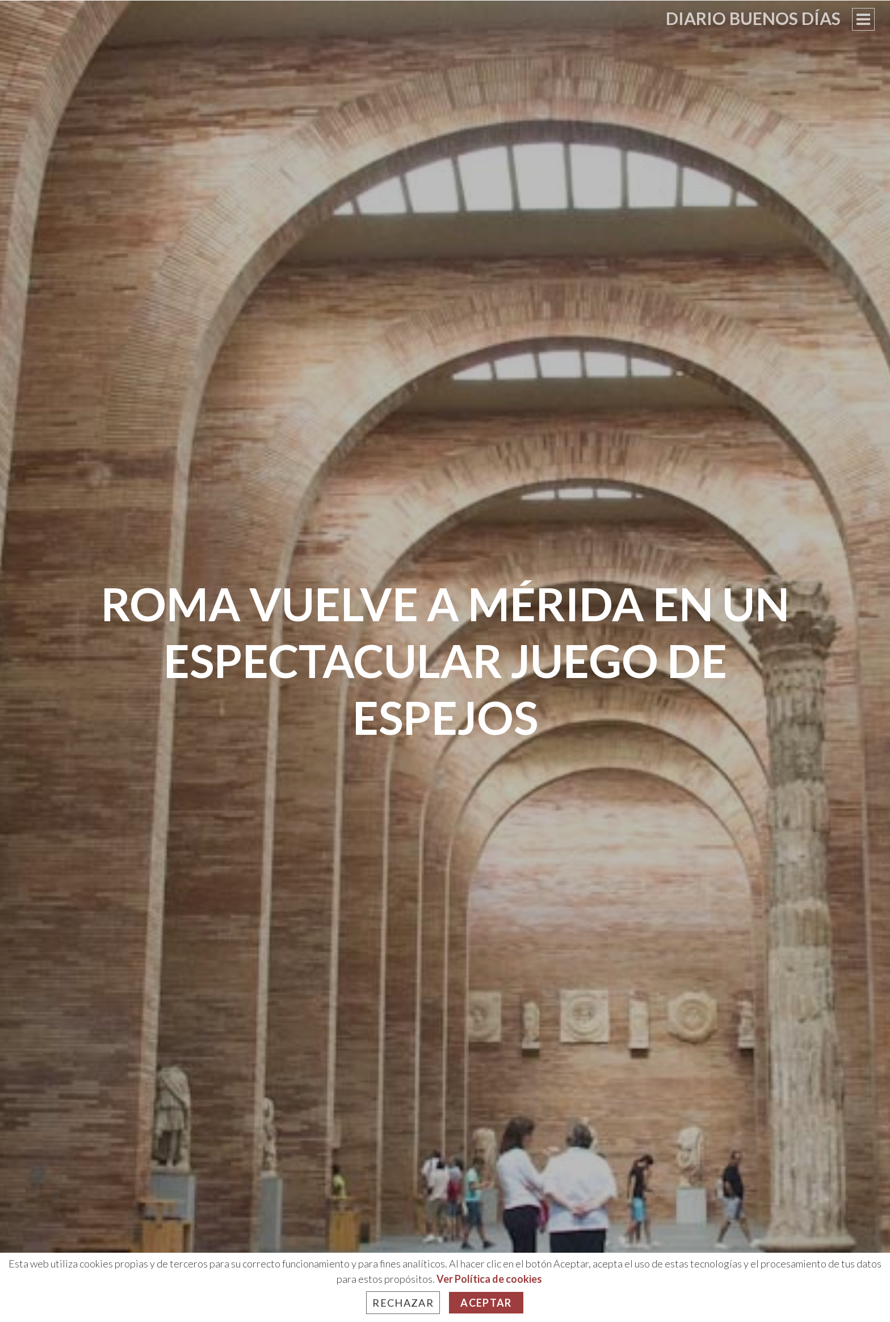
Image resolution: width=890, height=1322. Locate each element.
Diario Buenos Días (753, 18)
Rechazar (403, 1302)
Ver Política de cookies (489, 1279)
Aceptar (485, 1302)
